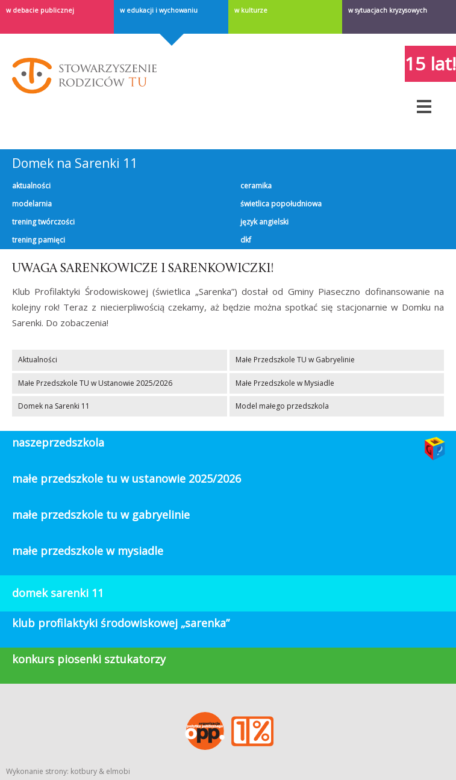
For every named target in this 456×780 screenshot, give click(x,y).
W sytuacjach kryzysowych (387, 10)
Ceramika (256, 186)
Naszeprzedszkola (58, 442)
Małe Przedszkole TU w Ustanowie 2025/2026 (95, 383)
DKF (245, 240)
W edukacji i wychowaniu (159, 10)
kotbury (83, 771)
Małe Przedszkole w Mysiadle (285, 383)
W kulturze (250, 10)
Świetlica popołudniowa (281, 204)
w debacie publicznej (40, 10)
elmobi (118, 771)
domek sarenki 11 (58, 593)
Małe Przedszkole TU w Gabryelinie (295, 359)
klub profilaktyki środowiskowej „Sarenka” (121, 623)
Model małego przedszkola (282, 406)
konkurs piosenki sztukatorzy (89, 659)
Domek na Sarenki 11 (74, 163)
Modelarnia (32, 204)
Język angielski (264, 222)
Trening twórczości (43, 222)
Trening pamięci (38, 240)
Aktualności (31, 186)
